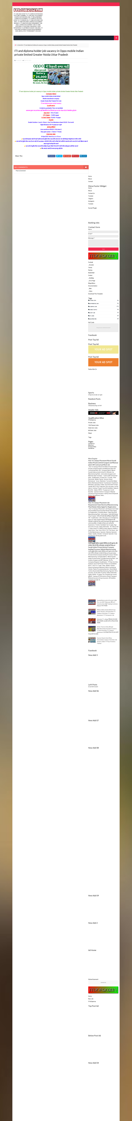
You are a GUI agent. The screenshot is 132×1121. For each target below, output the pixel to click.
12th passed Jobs (93, 295)
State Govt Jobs (93, 297)
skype (90, 303)
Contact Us (91, 63)
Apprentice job (94, 173)
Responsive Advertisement (104, 197)
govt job (92, 182)
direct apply (93, 179)
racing (90, 140)
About (90, 48)
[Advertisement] (85, 21)
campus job (93, 176)
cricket (90, 145)
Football (90, 132)
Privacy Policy (92, 316)
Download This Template (95, 163)
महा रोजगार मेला (93, 188)
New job (91, 868)
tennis (90, 137)
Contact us (91, 313)
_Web (90, 158)
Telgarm (90, 68)
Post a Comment (20, 171)
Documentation (92, 155)
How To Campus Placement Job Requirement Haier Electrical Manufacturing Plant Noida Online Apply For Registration (103, 375)
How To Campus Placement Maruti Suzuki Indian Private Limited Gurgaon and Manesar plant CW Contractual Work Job (103, 332)
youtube (90, 65)
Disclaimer (91, 318)
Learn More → (29, 1095)
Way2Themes (29, 1118)
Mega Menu (91, 153)
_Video (90, 161)
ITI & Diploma (92, 290)
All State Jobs (92, 300)
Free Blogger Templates (41, 1118)
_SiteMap (91, 148)
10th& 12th (93, 170)
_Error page (91, 150)
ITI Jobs (92, 185)
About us (91, 315)
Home (90, 46)
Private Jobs (92, 292)
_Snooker (91, 134)
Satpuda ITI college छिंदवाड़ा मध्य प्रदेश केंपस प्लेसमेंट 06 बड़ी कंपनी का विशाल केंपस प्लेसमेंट (107, 490)
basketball (91, 142)
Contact (90, 51)
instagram (91, 71)
